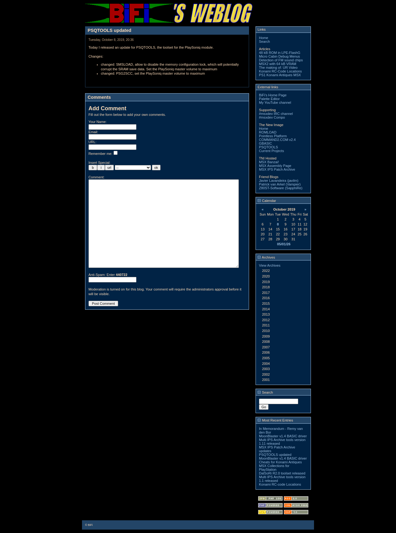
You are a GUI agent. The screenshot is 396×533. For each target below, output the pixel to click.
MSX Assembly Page (275, 166)
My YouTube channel (275, 102)
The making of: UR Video (278, 67)
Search (264, 41)
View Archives (269, 265)
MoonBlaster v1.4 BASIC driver (283, 436)
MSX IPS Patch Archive (277, 169)
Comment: (96, 177)
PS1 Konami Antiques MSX (280, 75)
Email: (93, 132)
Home (263, 38)
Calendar (267, 201)
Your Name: (97, 122)
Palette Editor (269, 99)
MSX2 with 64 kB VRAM (277, 64)
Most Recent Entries (275, 420)
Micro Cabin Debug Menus (279, 56)
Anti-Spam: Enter (107, 293)
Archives (266, 257)
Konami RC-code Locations (280, 484)
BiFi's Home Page (272, 95)
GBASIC (265, 143)
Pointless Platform (273, 136)
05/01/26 (284, 244)
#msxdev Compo (272, 117)
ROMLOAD (268, 132)
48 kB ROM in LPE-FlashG (279, 53)
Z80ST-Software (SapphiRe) (281, 188)
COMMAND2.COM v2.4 (277, 140)
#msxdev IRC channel (276, 114)
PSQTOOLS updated (275, 455)
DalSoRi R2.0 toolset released (282, 473)
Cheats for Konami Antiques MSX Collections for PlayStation (280, 465)
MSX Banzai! (269, 162)
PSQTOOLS (268, 147)
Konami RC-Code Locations (280, 71)
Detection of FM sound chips (281, 60)
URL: (92, 142)
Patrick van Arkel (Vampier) (280, 184)
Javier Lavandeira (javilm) (278, 180)
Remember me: (103, 153)
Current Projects (271, 151)
